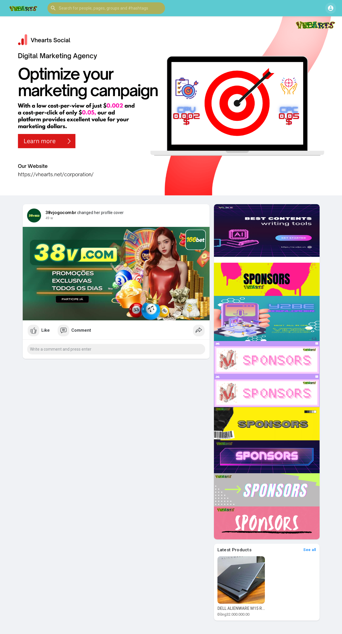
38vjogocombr (60, 212)
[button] (106, 8)
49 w (49, 218)
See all (309, 550)
